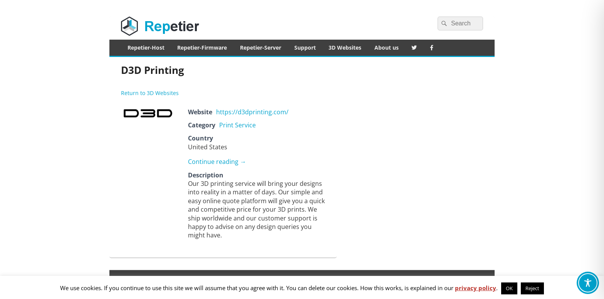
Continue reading (217, 161)
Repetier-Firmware (202, 47)
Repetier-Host (146, 47)
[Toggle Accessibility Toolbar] (587, 282)
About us (386, 47)
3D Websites (345, 47)
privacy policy (475, 288)
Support (305, 47)
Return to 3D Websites (150, 93)
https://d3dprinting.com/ (252, 112)
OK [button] (509, 288)
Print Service (237, 125)
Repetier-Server (260, 47)
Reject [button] (532, 288)
